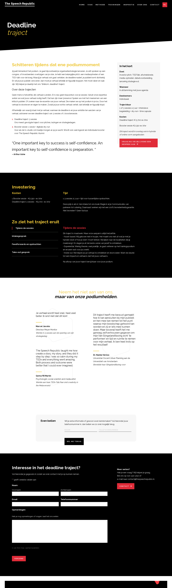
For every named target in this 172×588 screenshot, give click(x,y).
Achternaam (66, 494)
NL (165, 5)
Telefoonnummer (70, 503)
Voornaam (16, 494)
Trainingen (114, 5)
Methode (100, 5)
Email (15, 503)
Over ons (142, 5)
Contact (155, 5)
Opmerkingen (18, 514)
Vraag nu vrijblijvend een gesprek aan (136, 147)
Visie (90, 5)
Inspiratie (128, 5)
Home (82, 5)
